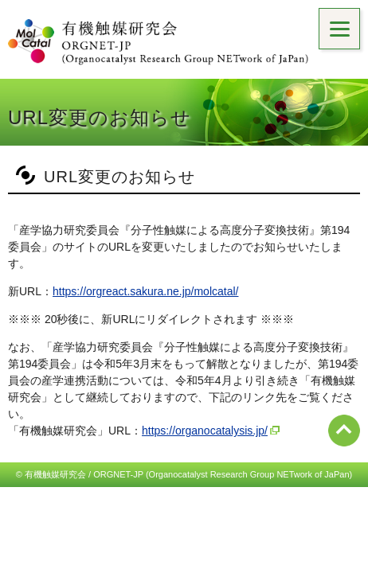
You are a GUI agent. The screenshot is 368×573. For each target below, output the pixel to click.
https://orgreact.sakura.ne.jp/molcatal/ (145, 291)
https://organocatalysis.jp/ (205, 430)
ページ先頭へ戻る (344, 430)
